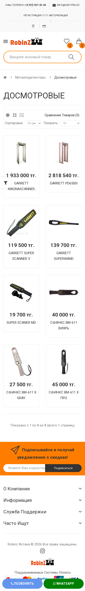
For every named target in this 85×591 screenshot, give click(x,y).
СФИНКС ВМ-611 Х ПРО (64, 395)
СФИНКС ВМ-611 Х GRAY (21, 395)
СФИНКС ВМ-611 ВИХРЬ (63, 325)
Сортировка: (14, 123)
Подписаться (63, 468)
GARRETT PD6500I (64, 183)
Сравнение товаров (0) (62, 115)
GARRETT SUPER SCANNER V (21, 256)
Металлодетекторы (30, 77)
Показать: (51, 123)
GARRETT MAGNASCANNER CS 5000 (21, 186)
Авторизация (58, 15)
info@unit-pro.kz (66, 5)
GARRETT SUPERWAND (63, 256)
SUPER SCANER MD (21, 323)
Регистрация (32, 15)
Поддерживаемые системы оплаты (43, 572)
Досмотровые (65, 77)
